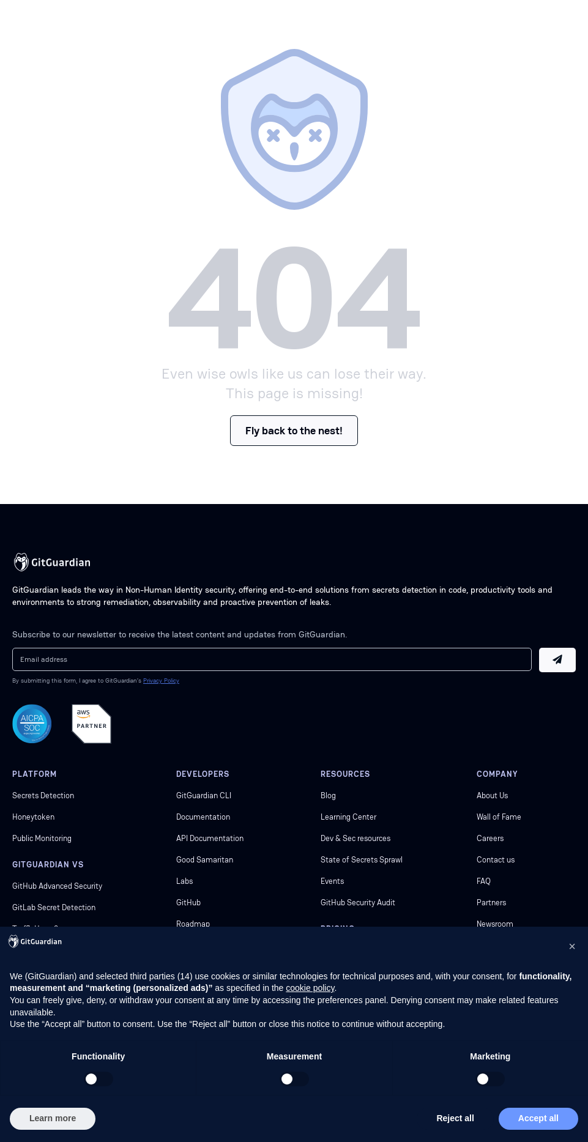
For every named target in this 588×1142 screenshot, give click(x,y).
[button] (572, 946)
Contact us (496, 860)
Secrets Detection (43, 795)
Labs (184, 881)
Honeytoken (33, 817)
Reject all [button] (455, 1118)
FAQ (484, 881)
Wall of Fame (499, 817)
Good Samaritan (204, 860)
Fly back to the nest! (294, 430)
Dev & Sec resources (355, 838)
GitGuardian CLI (203, 795)
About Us (492, 795)
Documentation (203, 817)
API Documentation (210, 838)
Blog (328, 795)
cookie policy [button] (310, 988)
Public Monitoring (42, 838)
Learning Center (348, 817)
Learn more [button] (52, 1118)
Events (332, 881)
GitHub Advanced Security (57, 886)
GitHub (188, 902)
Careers (490, 838)
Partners (491, 902)
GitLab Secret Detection (53, 907)
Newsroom (495, 924)
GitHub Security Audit (358, 902)
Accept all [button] (538, 1118)
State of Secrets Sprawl (362, 860)
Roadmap (193, 924)
